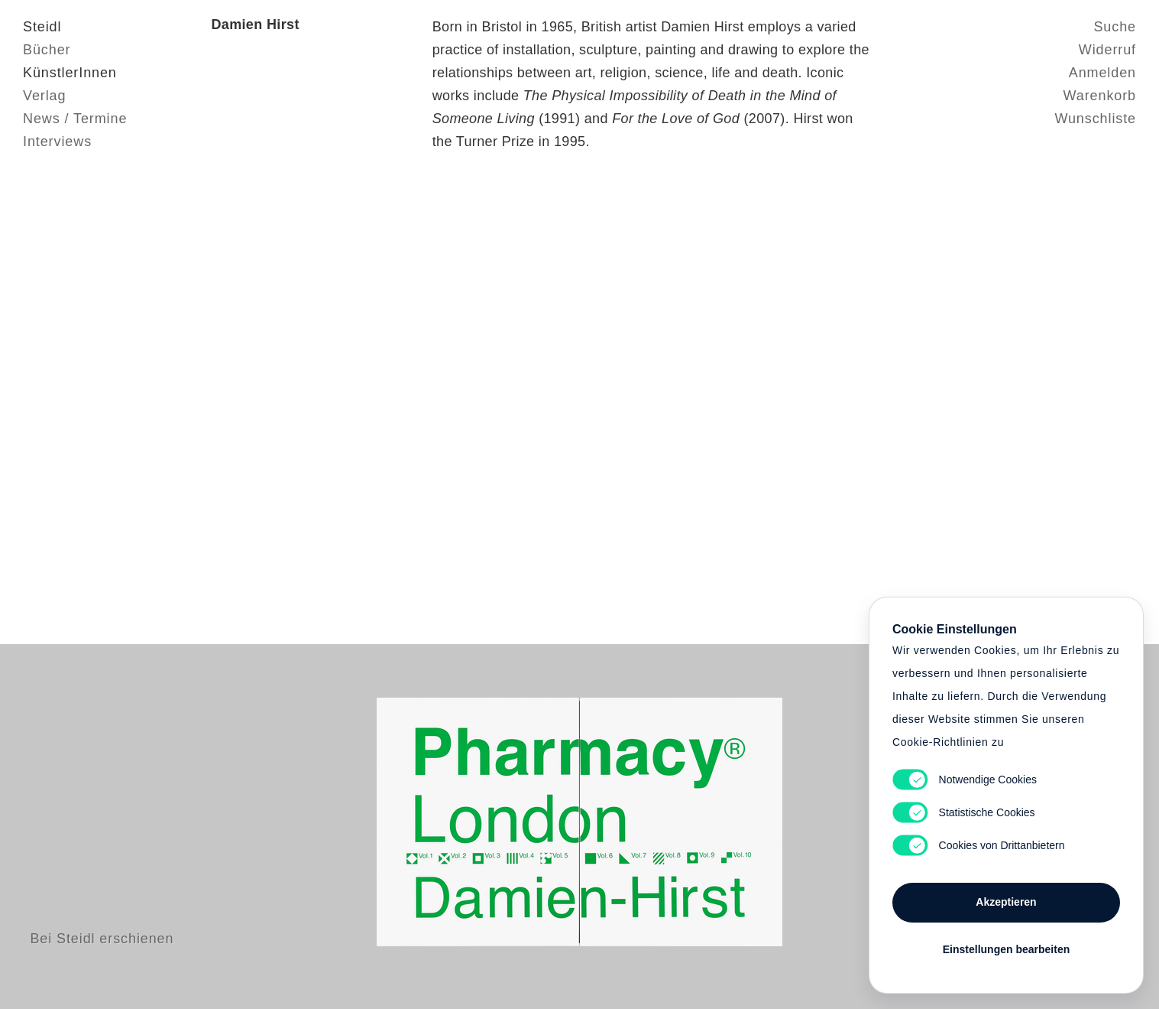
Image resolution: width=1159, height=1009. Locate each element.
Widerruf (1107, 49)
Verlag (44, 95)
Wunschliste (1095, 118)
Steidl (42, 26)
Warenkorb (1099, 95)
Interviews (57, 141)
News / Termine (75, 118)
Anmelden (1102, 72)
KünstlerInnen (70, 72)
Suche (1114, 26)
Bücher (46, 49)
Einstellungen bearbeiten (1006, 949)
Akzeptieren (1006, 902)
